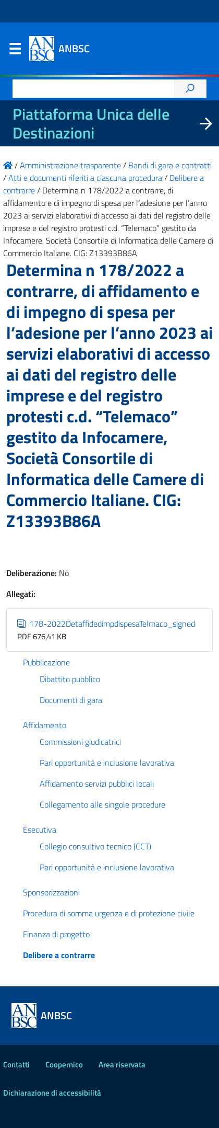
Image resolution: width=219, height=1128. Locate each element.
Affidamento (44, 725)
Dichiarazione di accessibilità (52, 1093)
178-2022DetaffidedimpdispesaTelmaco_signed (106, 623)
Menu (15, 51)
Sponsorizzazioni (51, 892)
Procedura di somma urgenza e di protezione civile (108, 913)
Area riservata (122, 1064)
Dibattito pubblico (70, 679)
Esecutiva (39, 829)
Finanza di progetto (56, 934)
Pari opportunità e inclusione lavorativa (107, 762)
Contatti (16, 1064)
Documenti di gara (71, 700)
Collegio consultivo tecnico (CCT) (95, 846)
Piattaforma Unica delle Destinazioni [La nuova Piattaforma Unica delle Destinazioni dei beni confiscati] (91, 123)
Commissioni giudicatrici (80, 741)
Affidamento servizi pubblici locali (97, 783)
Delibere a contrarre (59, 955)
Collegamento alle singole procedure (102, 804)
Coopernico (64, 1064)
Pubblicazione (46, 662)
